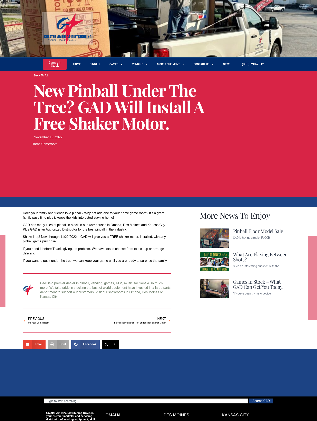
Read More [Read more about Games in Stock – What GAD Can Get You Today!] (241, 300)
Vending (140, 64)
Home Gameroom (45, 144)
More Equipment (171, 64)
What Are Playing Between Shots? (260, 257)
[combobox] (146, 401)
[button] (34, 344)
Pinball (95, 64)
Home (77, 64)
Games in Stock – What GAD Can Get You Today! (258, 284)
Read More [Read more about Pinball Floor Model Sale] (241, 245)
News (226, 64)
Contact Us (203, 64)
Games (116, 64)
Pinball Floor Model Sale (258, 231)
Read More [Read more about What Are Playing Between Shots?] (241, 272)
